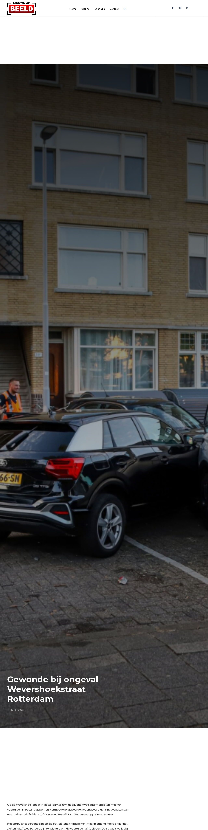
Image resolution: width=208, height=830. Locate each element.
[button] (125, 9)
